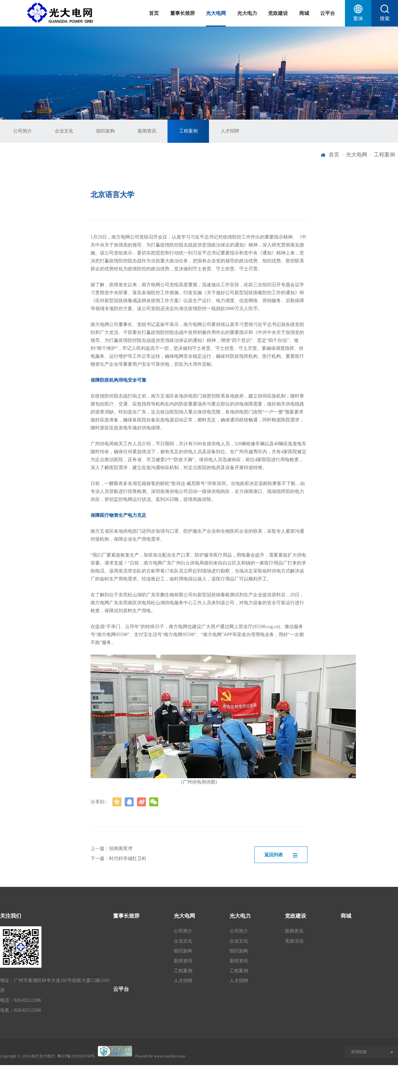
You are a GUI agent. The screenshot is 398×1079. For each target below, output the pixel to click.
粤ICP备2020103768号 (76, 1056)
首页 (154, 13)
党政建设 (278, 13)
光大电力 (247, 13)
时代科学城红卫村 (127, 858)
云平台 (327, 13)
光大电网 (216, 13)
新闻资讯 (147, 131)
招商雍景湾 (120, 848)
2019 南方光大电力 (38, 1056)
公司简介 (22, 131)
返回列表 (281, 854)
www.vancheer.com (169, 1056)
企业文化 (64, 131)
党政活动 (294, 941)
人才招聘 (230, 131)
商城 (304, 13)
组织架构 (105, 131)
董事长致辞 (182, 13)
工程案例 (188, 131)
